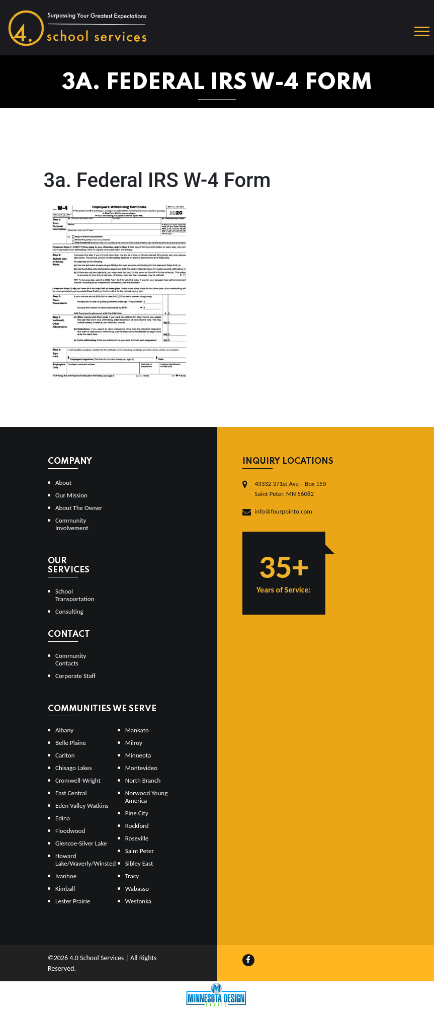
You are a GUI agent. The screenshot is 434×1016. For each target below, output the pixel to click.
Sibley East (139, 863)
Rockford (137, 825)
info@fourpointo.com (283, 511)
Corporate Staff (75, 676)
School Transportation (74, 595)
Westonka (138, 901)
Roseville (136, 838)
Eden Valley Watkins (82, 805)
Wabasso (137, 888)
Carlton (65, 755)
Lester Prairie (72, 901)
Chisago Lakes (73, 768)
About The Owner (79, 508)
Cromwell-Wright (78, 780)
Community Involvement (72, 524)
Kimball (65, 888)
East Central (71, 793)
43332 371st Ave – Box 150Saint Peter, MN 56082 (290, 488)
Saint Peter (139, 851)
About (63, 482)
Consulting (69, 611)
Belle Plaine (70, 742)
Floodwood (70, 830)
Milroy (133, 742)
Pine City (136, 813)
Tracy (132, 876)
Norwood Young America (146, 796)
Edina (62, 818)
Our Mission (71, 495)
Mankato (137, 730)
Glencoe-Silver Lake (81, 843)
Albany (64, 730)
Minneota (138, 755)
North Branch (143, 780)
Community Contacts (70, 659)
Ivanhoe (65, 876)
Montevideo (141, 768)
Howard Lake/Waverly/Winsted (82, 859)
